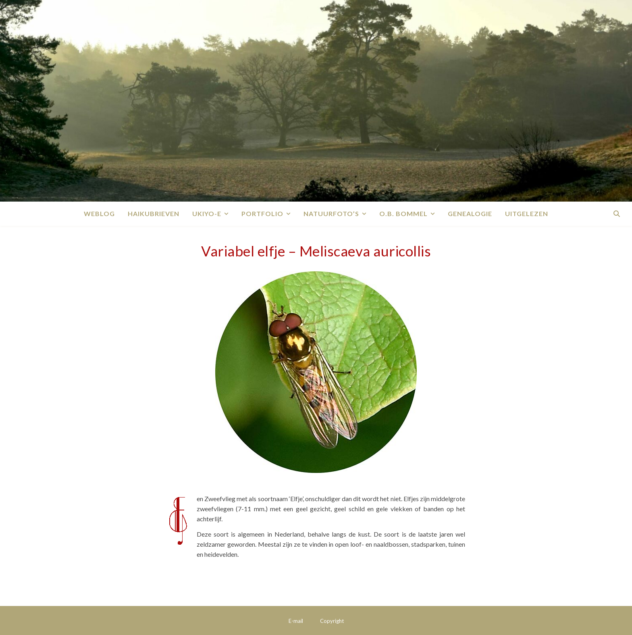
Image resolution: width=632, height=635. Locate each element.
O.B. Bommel (403, 213)
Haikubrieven (153, 213)
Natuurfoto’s (331, 213)
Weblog (99, 213)
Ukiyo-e (206, 213)
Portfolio (262, 213)
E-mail (296, 621)
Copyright (332, 621)
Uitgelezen (526, 213)
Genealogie (470, 213)
